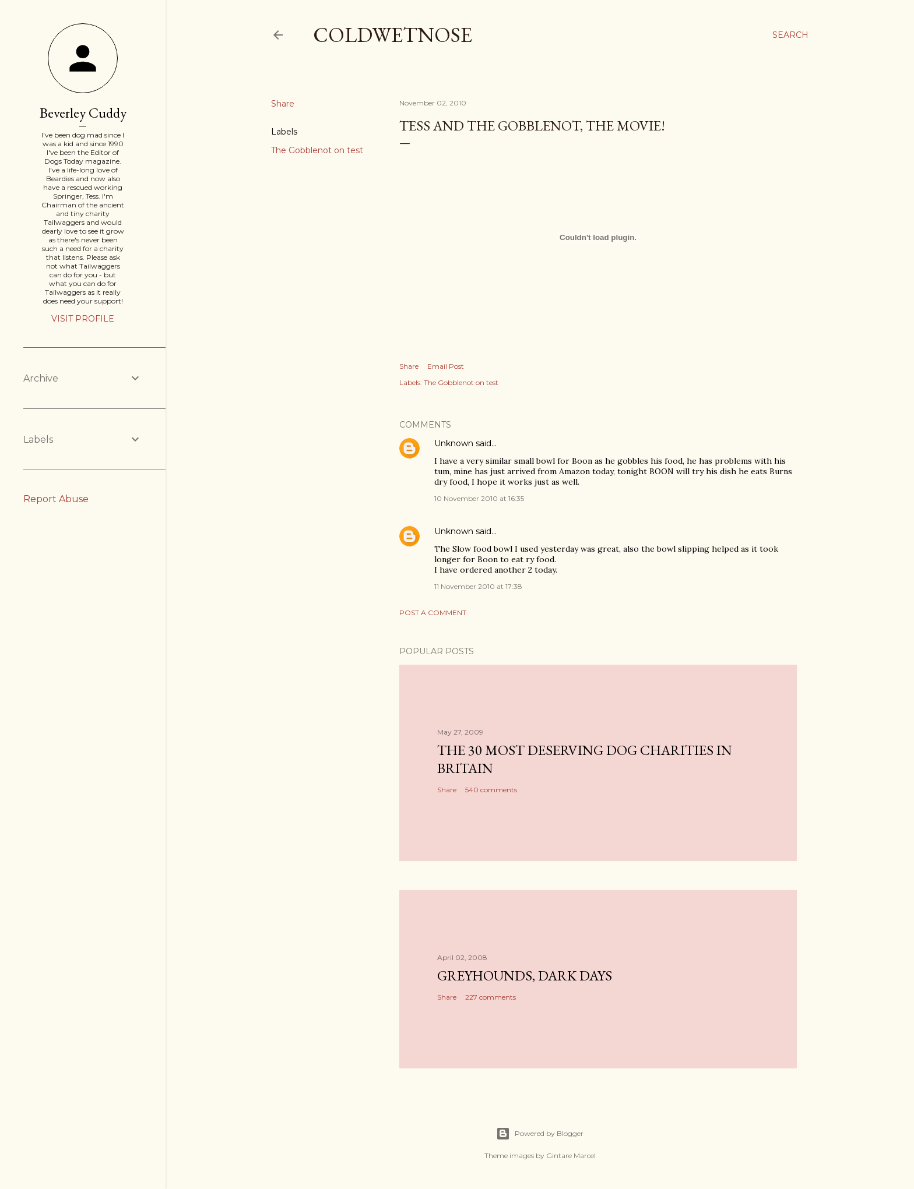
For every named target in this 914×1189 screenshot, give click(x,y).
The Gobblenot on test (317, 150)
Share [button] (282, 103)
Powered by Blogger (539, 1134)
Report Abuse (56, 498)
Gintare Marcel (571, 1155)
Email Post (445, 366)
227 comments (490, 997)
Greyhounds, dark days (524, 975)
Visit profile (82, 318)
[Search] (790, 35)
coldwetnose (392, 34)
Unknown (453, 443)
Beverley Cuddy (83, 113)
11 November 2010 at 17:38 (478, 586)
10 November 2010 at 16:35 (479, 498)
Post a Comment (432, 612)
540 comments (491, 789)
